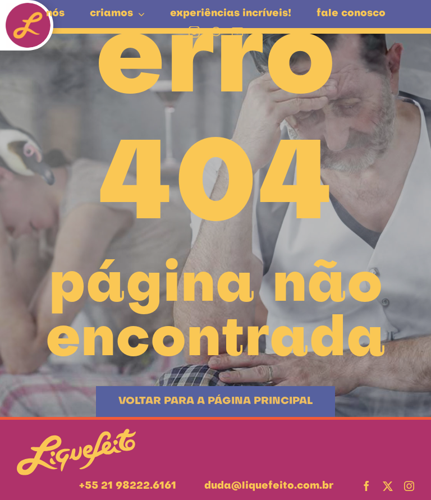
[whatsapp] (216, 32)
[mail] (237, 32)
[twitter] (388, 486)
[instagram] (194, 32)
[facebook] (366, 486)
